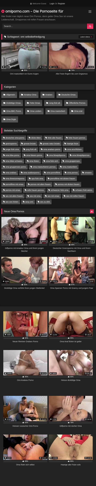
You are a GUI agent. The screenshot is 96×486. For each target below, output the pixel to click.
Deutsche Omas (68, 95)
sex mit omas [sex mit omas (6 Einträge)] (53, 196)
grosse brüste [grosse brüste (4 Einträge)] (30, 143)
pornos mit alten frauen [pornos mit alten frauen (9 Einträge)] (40, 184)
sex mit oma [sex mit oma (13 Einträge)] (35, 196)
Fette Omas (35, 103)
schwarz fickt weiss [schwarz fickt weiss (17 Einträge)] (83, 190)
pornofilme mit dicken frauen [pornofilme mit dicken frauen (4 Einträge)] (62, 178)
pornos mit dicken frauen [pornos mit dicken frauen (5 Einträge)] (68, 184)
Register (61, 3)
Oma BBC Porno (13, 111)
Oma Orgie (11, 119)
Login (52, 3)
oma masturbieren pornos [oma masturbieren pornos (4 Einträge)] (44, 167)
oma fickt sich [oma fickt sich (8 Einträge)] (52, 161)
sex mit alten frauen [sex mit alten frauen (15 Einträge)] (14, 196)
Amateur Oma (30, 95)
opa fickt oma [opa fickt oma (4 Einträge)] (37, 178)
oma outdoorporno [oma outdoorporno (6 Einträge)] (31, 172)
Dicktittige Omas (13, 103)
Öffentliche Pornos (77, 103)
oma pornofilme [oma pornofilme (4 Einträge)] (53, 172)
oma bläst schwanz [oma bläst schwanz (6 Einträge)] (14, 161)
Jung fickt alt (54, 103)
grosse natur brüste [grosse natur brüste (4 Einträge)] (51, 143)
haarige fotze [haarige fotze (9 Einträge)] (72, 143)
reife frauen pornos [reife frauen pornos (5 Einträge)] (35, 190)
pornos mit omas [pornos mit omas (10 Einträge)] (13, 190)
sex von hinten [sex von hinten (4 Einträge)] (12, 202)
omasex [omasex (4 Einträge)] (88, 172)
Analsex (48, 95)
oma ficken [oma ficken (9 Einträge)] (34, 161)
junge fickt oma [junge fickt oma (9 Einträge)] (12, 149)
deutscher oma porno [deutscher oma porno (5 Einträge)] (15, 138)
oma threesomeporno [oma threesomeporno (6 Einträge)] (15, 178)
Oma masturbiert (57, 111)
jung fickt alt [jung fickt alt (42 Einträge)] (31, 149)
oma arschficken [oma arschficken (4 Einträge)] (74, 149)
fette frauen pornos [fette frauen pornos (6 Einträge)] (77, 138)
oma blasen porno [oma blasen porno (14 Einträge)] (34, 155)
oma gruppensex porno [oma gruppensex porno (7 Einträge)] (16, 167)
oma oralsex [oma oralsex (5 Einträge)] (11, 172)
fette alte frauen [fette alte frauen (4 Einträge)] (55, 138)
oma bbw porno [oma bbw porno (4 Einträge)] (12, 155)
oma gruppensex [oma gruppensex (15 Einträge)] (72, 161)
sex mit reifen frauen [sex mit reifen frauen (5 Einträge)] (75, 196)
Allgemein (10, 95)
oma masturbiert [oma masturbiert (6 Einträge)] (70, 167)
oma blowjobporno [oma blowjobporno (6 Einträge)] (57, 155)
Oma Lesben (35, 111)
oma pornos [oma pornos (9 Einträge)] (72, 172)
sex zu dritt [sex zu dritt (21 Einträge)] (45, 202)
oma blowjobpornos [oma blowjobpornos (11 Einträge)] (81, 155)
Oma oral (78, 111)
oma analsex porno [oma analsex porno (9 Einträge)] (51, 149)
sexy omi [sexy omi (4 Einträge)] (29, 202)
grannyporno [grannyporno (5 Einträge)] (11, 143)
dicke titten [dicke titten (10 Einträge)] (36, 138)
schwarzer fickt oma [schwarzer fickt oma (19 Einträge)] (59, 190)
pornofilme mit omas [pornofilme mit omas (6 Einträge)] (14, 184)
